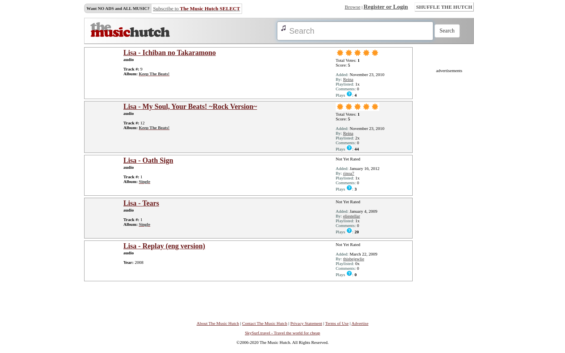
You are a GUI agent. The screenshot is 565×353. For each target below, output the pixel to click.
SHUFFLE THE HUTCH (444, 7)
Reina (348, 79)
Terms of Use (337, 323)
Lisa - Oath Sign (148, 160)
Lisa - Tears (141, 203)
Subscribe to (196, 8)
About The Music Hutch (217, 323)
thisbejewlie (353, 258)
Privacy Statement (306, 323)
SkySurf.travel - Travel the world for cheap (282, 332)
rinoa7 (348, 173)
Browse (353, 7)
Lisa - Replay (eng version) (164, 246)
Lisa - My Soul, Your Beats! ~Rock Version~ (190, 107)
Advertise (360, 323)
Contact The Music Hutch (264, 323)
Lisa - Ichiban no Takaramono (169, 53)
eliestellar (351, 216)
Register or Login (385, 7)
